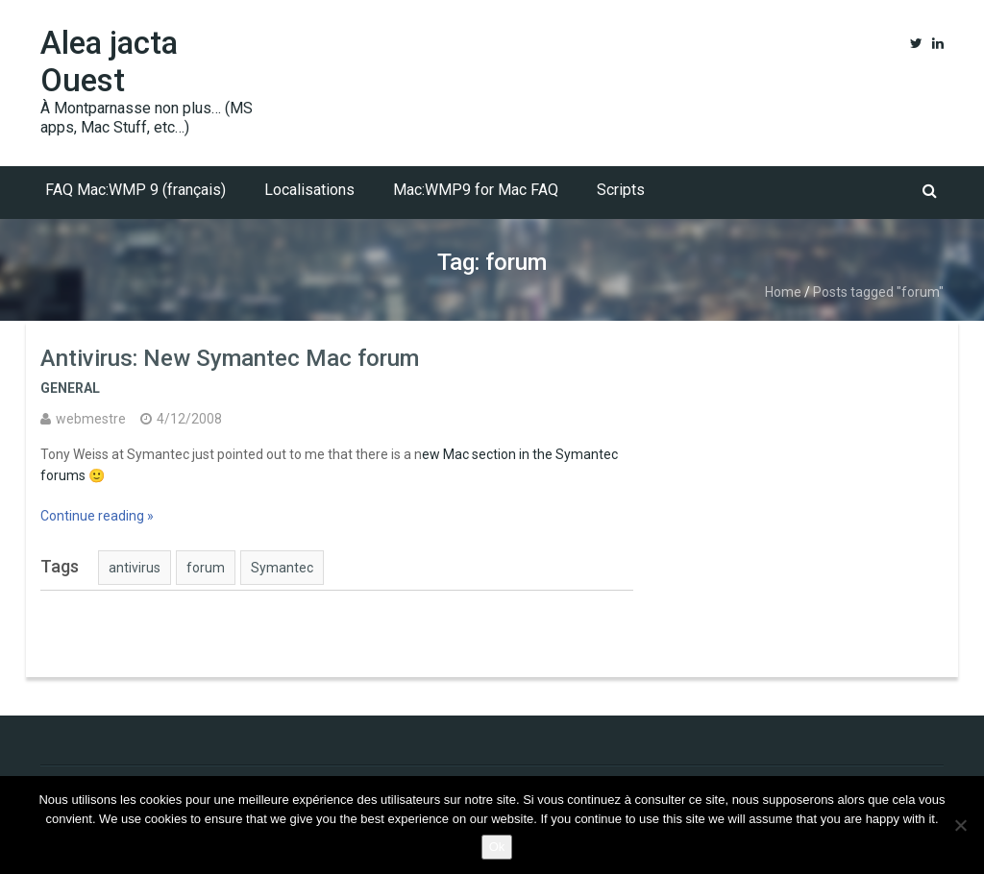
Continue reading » (97, 515)
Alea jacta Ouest (109, 61)
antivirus (134, 567)
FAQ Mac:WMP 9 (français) (135, 190)
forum (205, 567)
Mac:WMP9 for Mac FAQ (475, 190)
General (70, 388)
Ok (497, 846)
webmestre (91, 418)
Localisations (309, 190)
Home (783, 292)
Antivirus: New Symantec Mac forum (229, 358)
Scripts (621, 190)
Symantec (282, 567)
